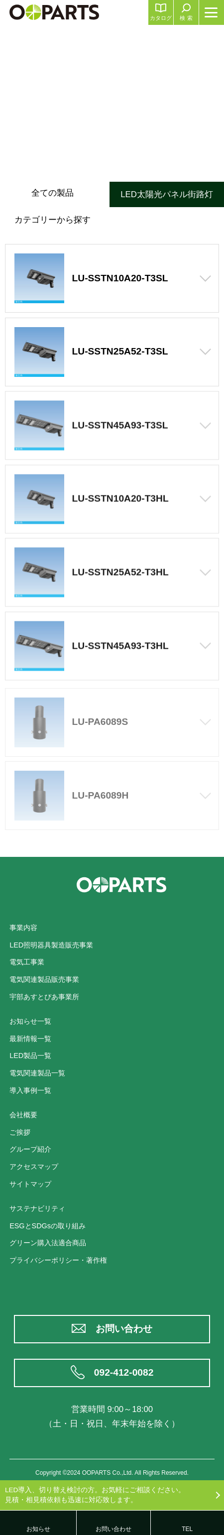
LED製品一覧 (30, 1056)
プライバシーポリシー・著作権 (58, 1260)
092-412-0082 (124, 1372)
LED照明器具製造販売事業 (51, 945)
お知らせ (38, 1529)
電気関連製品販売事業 (44, 979)
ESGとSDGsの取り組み (47, 1226)
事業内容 (23, 928)
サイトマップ (30, 1184)
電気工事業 (26, 962)
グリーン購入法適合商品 (47, 1243)
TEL (187, 1529)
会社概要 (23, 1115)
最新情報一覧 (30, 1039)
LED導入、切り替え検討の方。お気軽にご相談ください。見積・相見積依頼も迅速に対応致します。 (95, 1495)
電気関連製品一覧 (37, 1073)
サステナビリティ (37, 1208)
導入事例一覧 (30, 1090)
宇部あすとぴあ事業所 (44, 997)
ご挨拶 (19, 1132)
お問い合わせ (124, 1328)
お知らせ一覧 (30, 1021)
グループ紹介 (30, 1149)
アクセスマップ (33, 1167)
